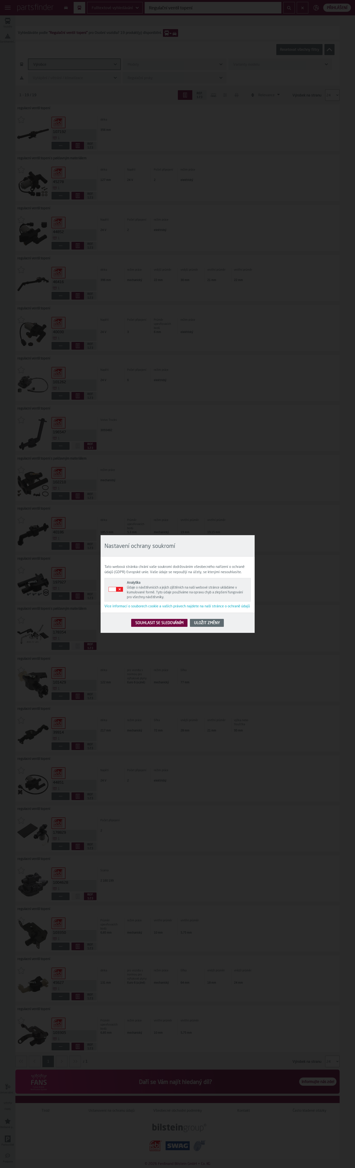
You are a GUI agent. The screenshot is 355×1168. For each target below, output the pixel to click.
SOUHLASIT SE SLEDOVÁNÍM (159, 622)
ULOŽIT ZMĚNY (207, 622)
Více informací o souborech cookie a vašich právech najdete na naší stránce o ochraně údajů (177, 606)
